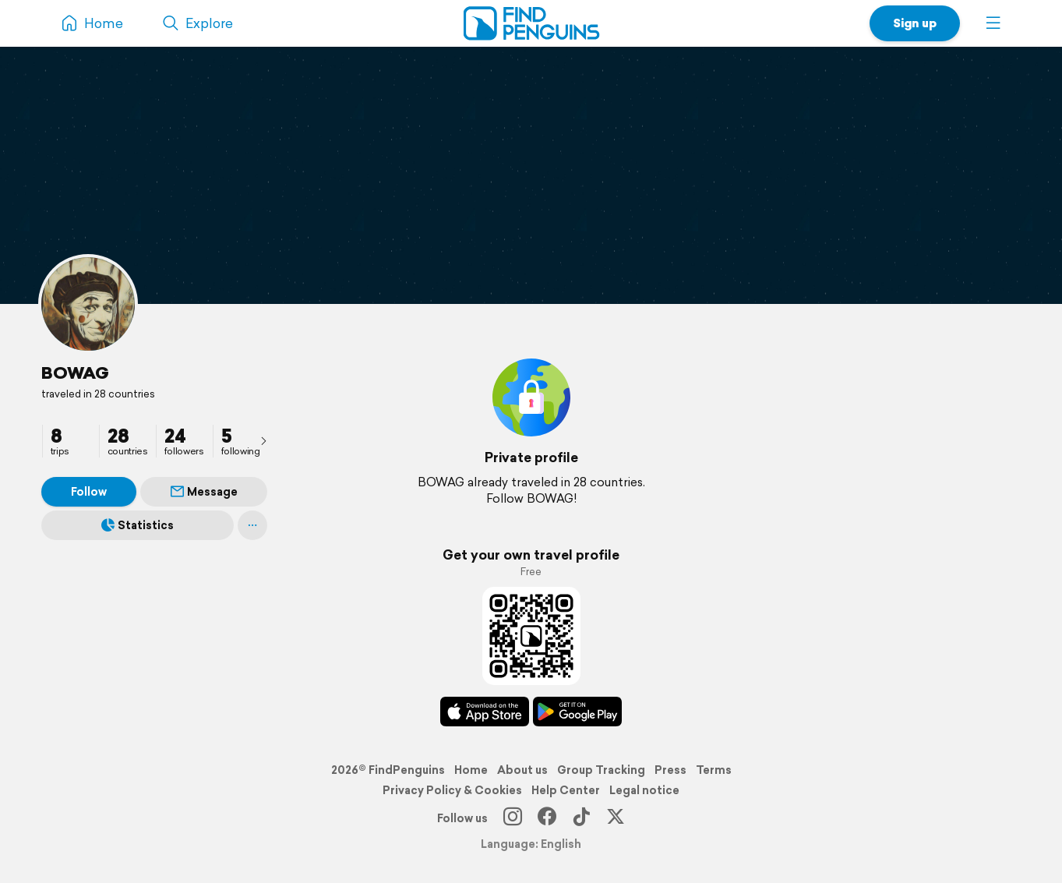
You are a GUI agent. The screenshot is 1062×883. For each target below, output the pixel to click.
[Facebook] (547, 818)
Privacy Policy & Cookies (452, 790)
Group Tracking (601, 770)
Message (204, 492)
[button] (993, 23)
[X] (615, 818)
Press (670, 770)
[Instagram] (512, 818)
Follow (89, 492)
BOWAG (75, 372)
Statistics (137, 525)
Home (471, 770)
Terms (714, 770)
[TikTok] (581, 818)
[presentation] (263, 440)
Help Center (565, 790)
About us (522, 770)
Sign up (915, 23)
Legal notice (644, 790)
